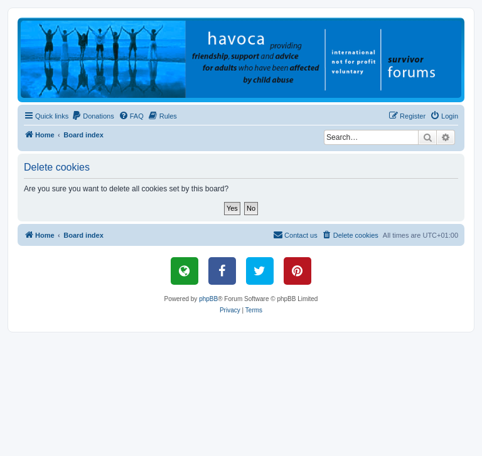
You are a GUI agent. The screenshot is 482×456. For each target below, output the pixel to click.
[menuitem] (93, 116)
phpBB (208, 298)
